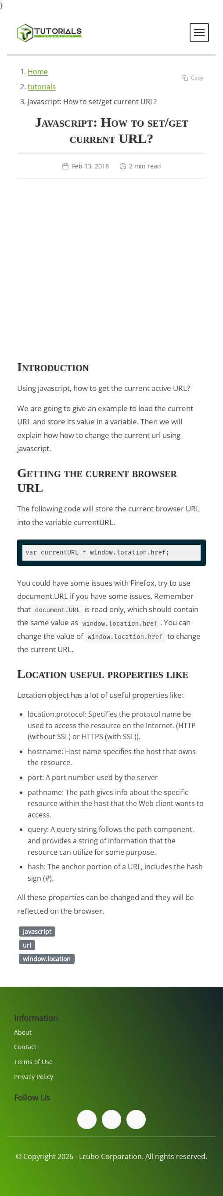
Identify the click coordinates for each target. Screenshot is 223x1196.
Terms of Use (33, 1061)
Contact (25, 1047)
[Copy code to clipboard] (192, 77)
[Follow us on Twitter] (111, 1119)
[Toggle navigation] (199, 32)
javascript (37, 931)
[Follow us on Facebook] (87, 1119)
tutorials (42, 86)
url (27, 945)
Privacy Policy (33, 1076)
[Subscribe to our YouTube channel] (136, 1119)
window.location (47, 959)
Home (38, 72)
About (23, 1032)
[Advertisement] (111, 271)
